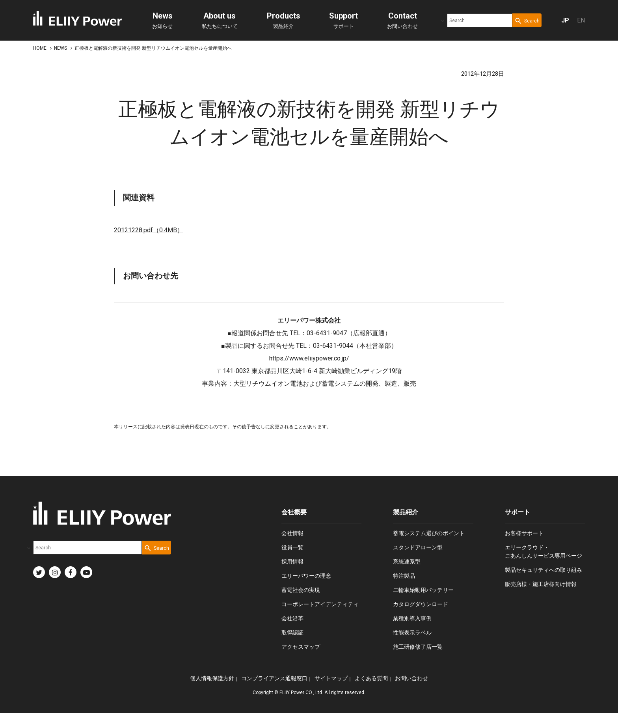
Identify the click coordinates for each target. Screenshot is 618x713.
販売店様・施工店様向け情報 (541, 584)
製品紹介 (283, 20)
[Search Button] (527, 20)
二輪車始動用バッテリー (423, 590)
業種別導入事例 (412, 618)
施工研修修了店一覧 (418, 647)
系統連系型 (407, 561)
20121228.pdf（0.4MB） (148, 230)
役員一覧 (292, 547)
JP (565, 20)
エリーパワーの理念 (306, 576)
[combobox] (479, 20)
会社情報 (292, 533)
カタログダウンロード (420, 604)
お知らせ (162, 20)
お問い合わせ (402, 20)
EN (581, 20)
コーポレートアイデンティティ (320, 604)
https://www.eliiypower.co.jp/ (309, 358)
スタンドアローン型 (418, 547)
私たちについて (220, 20)
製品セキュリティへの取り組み (543, 570)
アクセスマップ (300, 647)
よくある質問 (371, 678)
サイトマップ (331, 678)
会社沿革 (292, 618)
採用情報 (292, 561)
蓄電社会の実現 (300, 590)
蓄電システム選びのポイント (429, 533)
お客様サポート (524, 533)
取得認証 (292, 632)
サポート (343, 20)
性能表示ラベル (412, 632)
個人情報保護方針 (212, 678)
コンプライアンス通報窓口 (274, 678)
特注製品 (404, 576)
